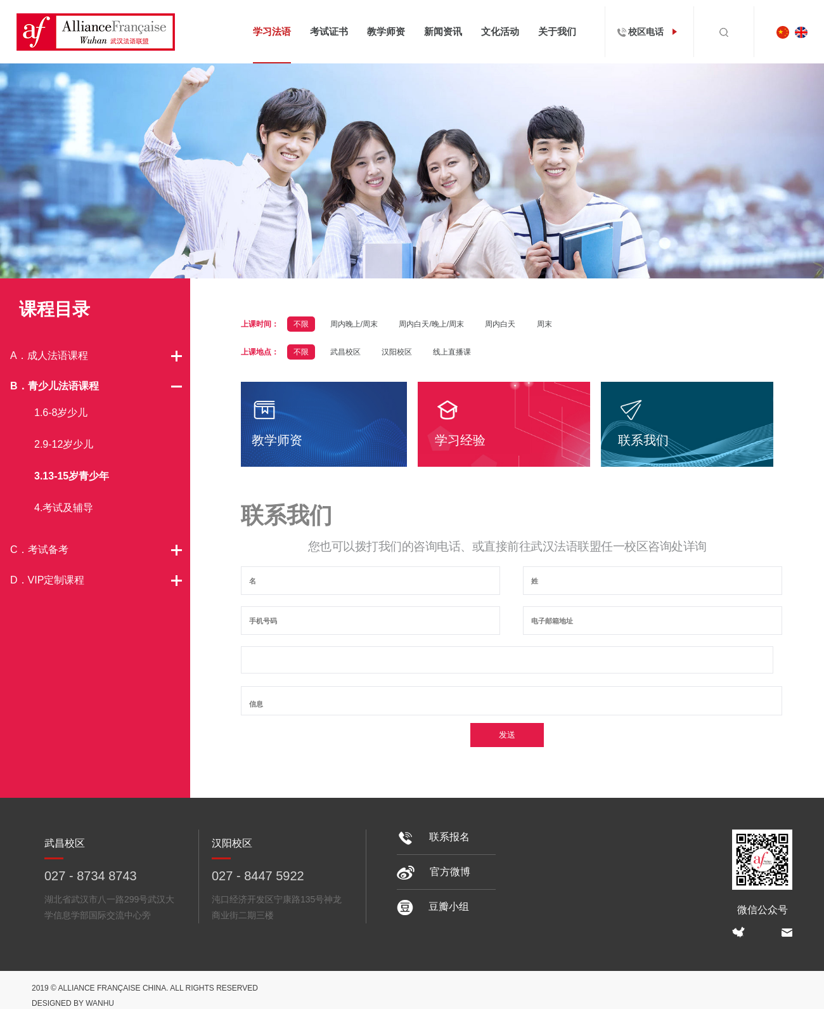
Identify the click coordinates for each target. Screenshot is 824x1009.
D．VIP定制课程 (47, 580)
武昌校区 (345, 352)
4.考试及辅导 (63, 507)
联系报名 (433, 836)
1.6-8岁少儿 (60, 412)
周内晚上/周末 (354, 324)
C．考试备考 (39, 549)
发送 (507, 734)
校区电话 (649, 32)
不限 (301, 324)
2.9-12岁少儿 (63, 444)
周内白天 (500, 324)
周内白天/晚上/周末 (431, 324)
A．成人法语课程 (49, 355)
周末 (544, 324)
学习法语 (272, 31)
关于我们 (557, 31)
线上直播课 (452, 352)
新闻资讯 (443, 31)
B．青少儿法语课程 (54, 386)
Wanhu (100, 1003)
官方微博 (433, 871)
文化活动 (500, 31)
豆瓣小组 (433, 906)
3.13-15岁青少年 (71, 476)
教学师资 (386, 31)
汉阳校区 (397, 352)
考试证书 (329, 31)
